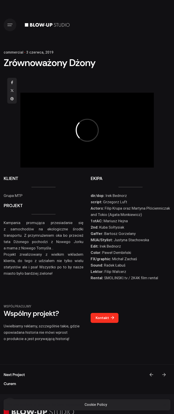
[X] (12, 91)
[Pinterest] (12, 99)
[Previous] (151, 374)
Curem (10, 383)
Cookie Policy (96, 405)
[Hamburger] (10, 25)
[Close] (164, 404)
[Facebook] (12, 82)
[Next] (164, 374)
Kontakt (105, 317)
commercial (13, 52)
